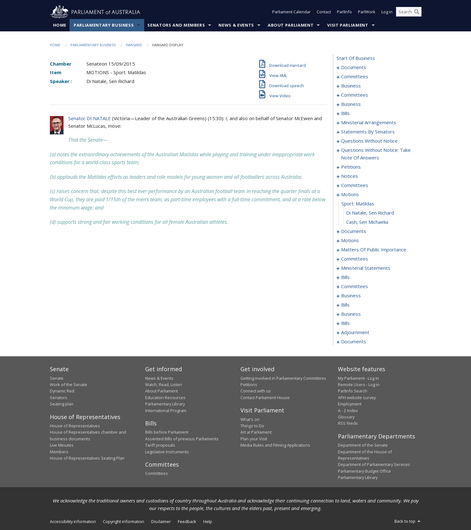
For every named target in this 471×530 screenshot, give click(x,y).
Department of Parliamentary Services (374, 465)
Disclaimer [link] (161, 521)
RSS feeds (348, 423)
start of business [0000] (356, 58)
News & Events (236, 25)
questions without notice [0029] (369, 141)
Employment (349, 404)
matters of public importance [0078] (373, 250)
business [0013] (351, 104)
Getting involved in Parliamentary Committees (283, 378)
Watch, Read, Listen (163, 384)
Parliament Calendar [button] (291, 12)
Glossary (346, 417)
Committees (156, 473)
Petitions (248, 384)
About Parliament (290, 25)
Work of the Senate (68, 384)
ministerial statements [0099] (365, 268)
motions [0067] (350, 240)
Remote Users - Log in (359, 384)
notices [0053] (349, 176)
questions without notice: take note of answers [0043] (376, 154)
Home (60, 25)
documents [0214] (353, 342)
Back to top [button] (407, 521)
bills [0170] (345, 323)
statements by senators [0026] (368, 132)
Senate (57, 378)
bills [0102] (345, 277)
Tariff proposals (160, 445)
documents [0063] (353, 231)
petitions (351, 167)
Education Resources (165, 397)
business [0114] (351, 296)
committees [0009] (354, 95)
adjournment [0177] (355, 332)
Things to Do (252, 426)
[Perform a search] (416, 12)
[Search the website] (408, 12)
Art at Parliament (256, 432)
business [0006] (351, 86)
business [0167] (351, 314)
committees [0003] (354, 77)
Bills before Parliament (166, 432)
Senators (58, 397)
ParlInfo (344, 12)
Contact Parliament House (265, 397)
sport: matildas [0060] (357, 204)
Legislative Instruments (167, 452)
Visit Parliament (347, 25)
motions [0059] (350, 194)
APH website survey (357, 397)
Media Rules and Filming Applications (275, 445)
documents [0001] (353, 67)
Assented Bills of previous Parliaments (182, 439)
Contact (324, 12)
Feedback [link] (187, 521)
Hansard (134, 44)
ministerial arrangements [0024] (368, 123)
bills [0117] (345, 305)
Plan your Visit (253, 439)
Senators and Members (176, 25)
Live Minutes (62, 445)
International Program (165, 410)
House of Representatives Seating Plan (87, 458)
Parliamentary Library (165, 404)
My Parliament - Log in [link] (358, 378)
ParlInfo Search (352, 391)
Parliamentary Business (104, 25)
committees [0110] (354, 286)
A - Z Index (348, 410)
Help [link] (207, 521)
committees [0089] (354, 259)
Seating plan (61, 404)
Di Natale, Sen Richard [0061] (370, 213)
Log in (387, 12)
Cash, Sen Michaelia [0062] (367, 222)
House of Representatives (75, 426)
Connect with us (255, 391)
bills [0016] (345, 113)
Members (59, 452)
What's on (249, 419)
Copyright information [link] (123, 521)
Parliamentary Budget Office (364, 471)
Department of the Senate (363, 445)
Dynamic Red (62, 391)
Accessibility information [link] (73, 521)
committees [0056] (354, 185)
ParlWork (366, 12)
